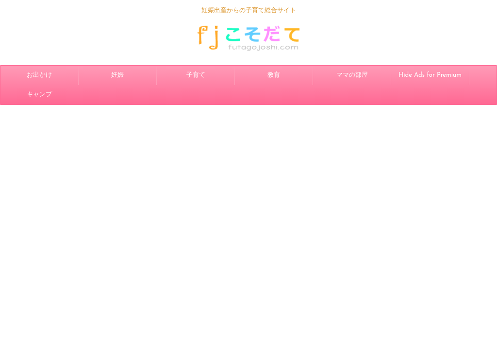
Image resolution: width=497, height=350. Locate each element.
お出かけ (39, 75)
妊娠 (117, 75)
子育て (195, 75)
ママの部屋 (352, 75)
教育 (273, 75)
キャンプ (39, 94)
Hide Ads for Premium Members (430, 78)
